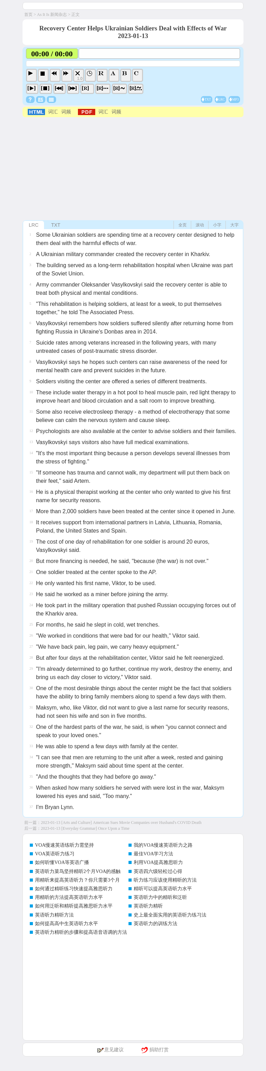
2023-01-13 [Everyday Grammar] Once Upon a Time (85, 828)
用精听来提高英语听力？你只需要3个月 (77, 880)
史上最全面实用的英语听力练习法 (170, 915)
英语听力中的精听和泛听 (160, 897)
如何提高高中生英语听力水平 (66, 923)
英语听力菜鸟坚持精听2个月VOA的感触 (78, 871)
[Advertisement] (133, 169)
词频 (66, 111)
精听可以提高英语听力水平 (163, 888)
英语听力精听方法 (54, 915)
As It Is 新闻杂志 (52, 14)
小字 (217, 225)
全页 (182, 225)
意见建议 (114, 1049)
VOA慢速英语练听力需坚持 (64, 845)
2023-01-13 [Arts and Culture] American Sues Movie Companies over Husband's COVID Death (121, 822)
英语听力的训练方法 (155, 923)
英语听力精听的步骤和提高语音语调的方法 (81, 932)
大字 (234, 225)
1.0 (79, 78)
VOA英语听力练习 (54, 853)
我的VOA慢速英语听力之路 (163, 845)
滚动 (200, 225)
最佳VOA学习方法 (153, 853)
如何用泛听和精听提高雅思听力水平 (74, 906)
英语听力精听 (148, 906)
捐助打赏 (159, 1049)
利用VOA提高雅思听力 (158, 862)
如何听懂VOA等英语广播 (62, 862)
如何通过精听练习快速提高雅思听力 (74, 888)
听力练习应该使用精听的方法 (165, 880)
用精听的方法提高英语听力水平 (69, 897)
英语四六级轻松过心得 (158, 871)
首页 (28, 14)
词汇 (53, 111)
